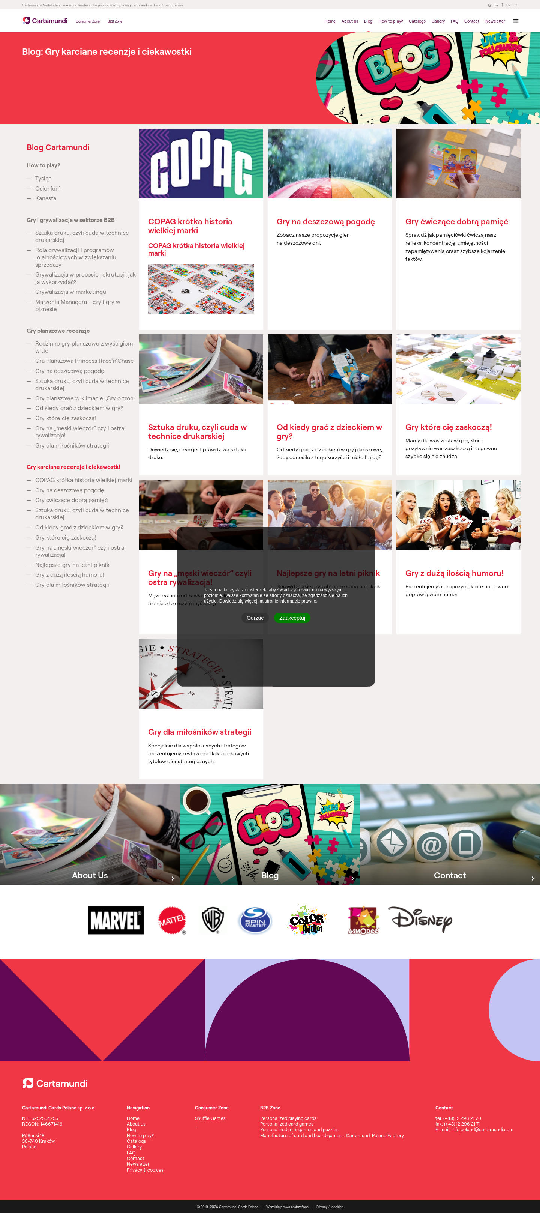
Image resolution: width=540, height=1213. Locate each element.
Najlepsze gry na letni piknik (72, 564)
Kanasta (45, 198)
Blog (368, 21)
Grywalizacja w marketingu (70, 291)
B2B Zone (115, 21)
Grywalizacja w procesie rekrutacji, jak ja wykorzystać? (85, 278)
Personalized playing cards (288, 1118)
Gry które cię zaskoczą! (65, 418)
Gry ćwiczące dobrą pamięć (71, 500)
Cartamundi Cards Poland (42, 5)
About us (350, 21)
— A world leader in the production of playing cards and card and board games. (123, 5)
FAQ (454, 21)
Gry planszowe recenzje (58, 330)
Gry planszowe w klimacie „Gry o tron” (85, 398)
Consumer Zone (88, 21)
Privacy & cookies (145, 1170)
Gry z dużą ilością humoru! (69, 574)
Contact (471, 21)
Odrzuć (255, 618)
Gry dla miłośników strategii (72, 445)
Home (330, 21)
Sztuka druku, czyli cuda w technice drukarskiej (82, 236)
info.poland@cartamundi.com (482, 1129)
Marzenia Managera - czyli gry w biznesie (77, 305)
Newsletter (495, 21)
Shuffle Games (210, 1118)
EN (508, 5)
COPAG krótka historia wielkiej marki (83, 480)
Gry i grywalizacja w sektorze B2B (71, 220)
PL (516, 5)
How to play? (391, 21)
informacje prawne (297, 601)
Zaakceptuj (292, 618)
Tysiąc (43, 178)
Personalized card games (287, 1124)
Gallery (438, 21)
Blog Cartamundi (58, 147)
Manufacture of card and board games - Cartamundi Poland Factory (332, 1135)
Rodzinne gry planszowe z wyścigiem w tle (84, 347)
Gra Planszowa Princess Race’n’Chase (84, 360)
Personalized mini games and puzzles (299, 1129)
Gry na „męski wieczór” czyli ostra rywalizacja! (79, 432)
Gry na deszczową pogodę (69, 370)
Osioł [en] (48, 188)
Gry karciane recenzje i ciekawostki (73, 466)
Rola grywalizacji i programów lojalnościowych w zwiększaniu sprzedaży (75, 257)
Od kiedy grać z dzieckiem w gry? (79, 408)
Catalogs (417, 21)
